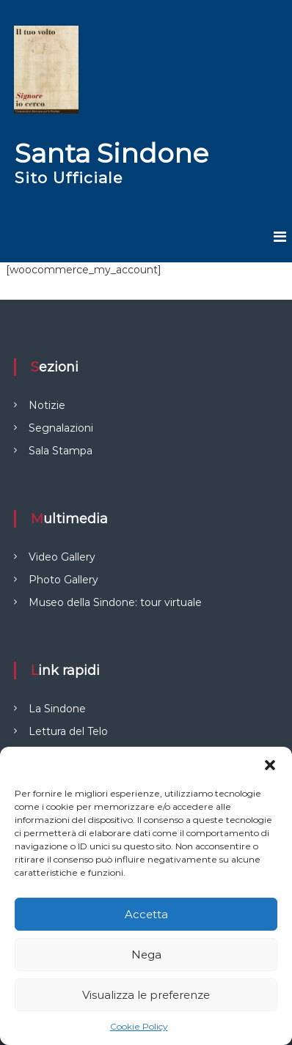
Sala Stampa (60, 450)
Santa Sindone (111, 153)
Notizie (47, 405)
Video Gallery (62, 557)
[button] (270, 765)
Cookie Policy (139, 1026)
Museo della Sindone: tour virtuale (115, 602)
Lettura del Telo (68, 731)
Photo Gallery (63, 579)
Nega (146, 954)
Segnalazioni (61, 428)
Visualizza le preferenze (146, 995)
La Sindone (57, 708)
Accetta (146, 914)
